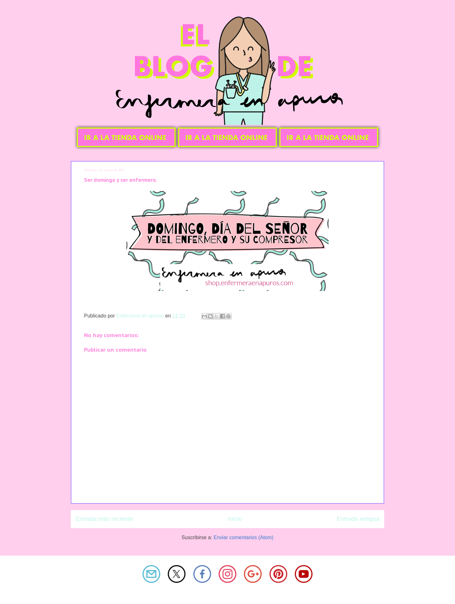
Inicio (235, 518)
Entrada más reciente (104, 518)
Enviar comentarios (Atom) (243, 537)
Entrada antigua (358, 518)
